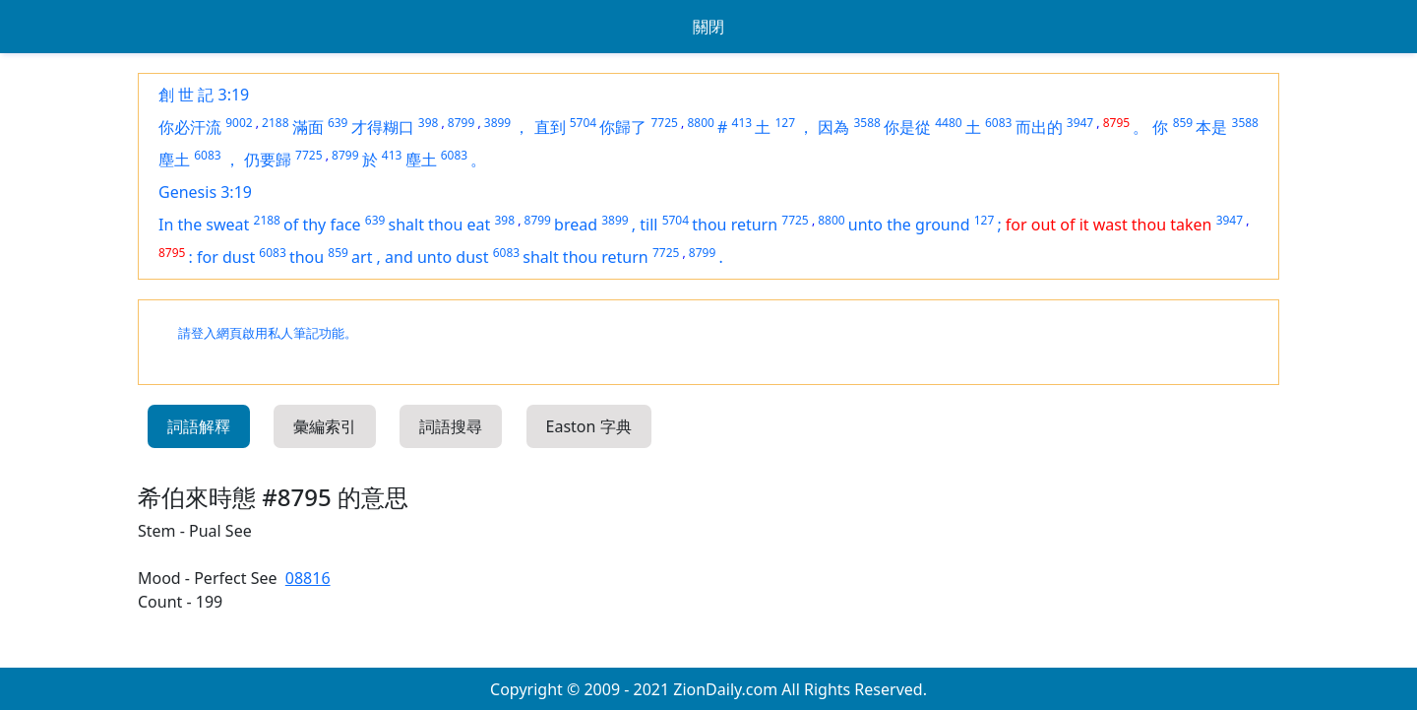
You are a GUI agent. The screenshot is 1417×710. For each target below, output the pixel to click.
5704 (583, 122)
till (648, 224)
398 (428, 122)
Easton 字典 (589, 426)
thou (306, 257)
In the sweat (203, 224)
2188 (275, 122)
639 (338, 122)
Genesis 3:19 (205, 192)
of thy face (322, 224)
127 (784, 122)
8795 (1116, 122)
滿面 (308, 127)
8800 (700, 122)
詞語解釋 (198, 426)
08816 (308, 578)
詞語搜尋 (450, 426)
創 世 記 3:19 (203, 94)
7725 (663, 122)
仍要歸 (267, 159)
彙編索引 (324, 426)
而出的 (1039, 127)
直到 (550, 127)
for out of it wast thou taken (1109, 224)
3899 (497, 122)
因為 (833, 127)
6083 (998, 122)
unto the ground (909, 224)
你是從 (907, 127)
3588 (866, 122)
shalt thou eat (440, 224)
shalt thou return (585, 257)
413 (742, 122)
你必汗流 (189, 127)
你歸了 (623, 127)
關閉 (708, 26)
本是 (1211, 127)
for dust (226, 257)
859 (1183, 122)
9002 (238, 122)
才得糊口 (382, 127)
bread (575, 224)
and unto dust (436, 257)
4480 (948, 122)
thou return (734, 224)
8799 (461, 122)
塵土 (174, 159)
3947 (1080, 122)
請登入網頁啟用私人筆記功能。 (267, 333)
